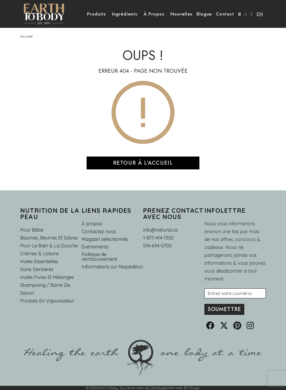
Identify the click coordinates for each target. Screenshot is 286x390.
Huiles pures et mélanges (47, 277)
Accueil (26, 36)
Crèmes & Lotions (39, 254)
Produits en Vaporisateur (47, 301)
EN (260, 14)
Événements (95, 247)
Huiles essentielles (39, 261)
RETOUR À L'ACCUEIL (143, 163)
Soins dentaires (37, 269)
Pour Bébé (31, 230)
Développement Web (167, 388)
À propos (92, 224)
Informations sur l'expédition (112, 266)
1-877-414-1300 (158, 238)
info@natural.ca (160, 230)
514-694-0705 (157, 246)
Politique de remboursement (99, 257)
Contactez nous (99, 231)
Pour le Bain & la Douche (49, 246)
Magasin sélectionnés (105, 239)
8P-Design (192, 388)
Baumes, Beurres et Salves (49, 238)
